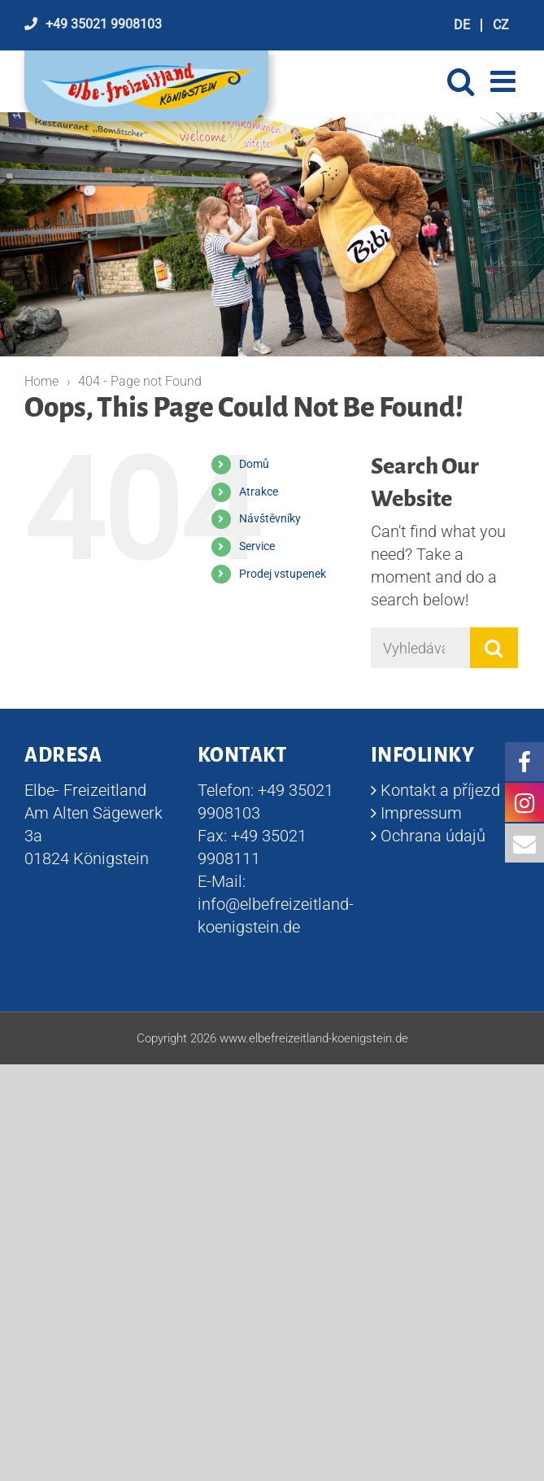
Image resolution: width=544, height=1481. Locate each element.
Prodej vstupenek (282, 573)
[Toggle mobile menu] (505, 81)
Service (257, 546)
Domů (254, 463)
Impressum (421, 813)
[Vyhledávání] (420, 647)
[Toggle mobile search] (460, 81)
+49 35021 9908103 (104, 24)
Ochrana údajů (433, 835)
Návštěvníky (270, 518)
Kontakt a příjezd (440, 790)
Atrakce (258, 491)
